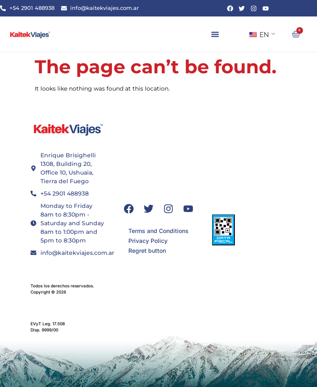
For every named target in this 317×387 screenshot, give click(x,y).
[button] (215, 34)
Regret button (147, 250)
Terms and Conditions (158, 230)
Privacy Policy (148, 240)
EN (259, 35)
